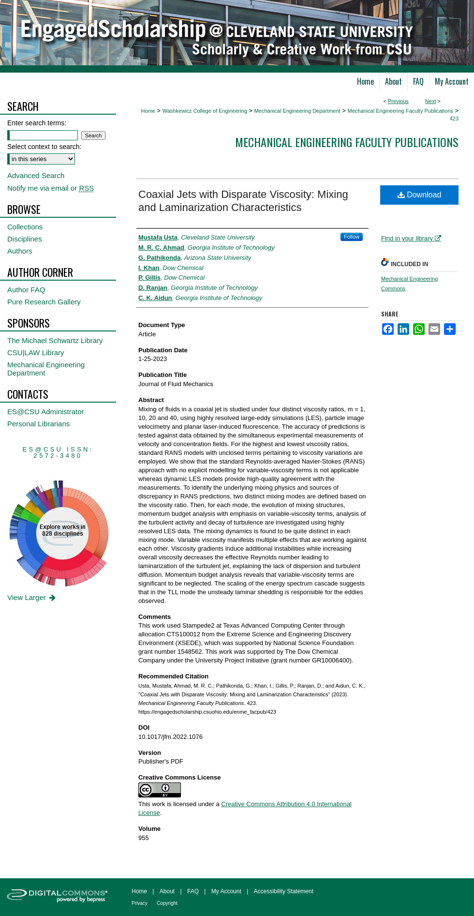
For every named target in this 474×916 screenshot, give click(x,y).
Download (420, 195)
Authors (19, 251)
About (167, 891)
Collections (25, 227)
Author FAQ (26, 289)
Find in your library (411, 238)
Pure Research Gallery (44, 302)
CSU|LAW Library (35, 352)
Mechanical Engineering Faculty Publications (400, 111)
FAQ (193, 891)
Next (430, 101)
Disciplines (24, 239)
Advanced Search (35, 175)
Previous (398, 101)
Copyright (167, 903)
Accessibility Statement (283, 891)
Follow (351, 237)
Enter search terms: (36, 123)
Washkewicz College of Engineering (205, 111)
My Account (226, 891)
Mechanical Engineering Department (297, 111)
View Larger (32, 597)
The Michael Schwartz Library (55, 340)
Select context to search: (44, 146)
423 (454, 118)
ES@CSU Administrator (45, 411)
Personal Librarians (38, 424)
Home (148, 111)
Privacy (140, 903)
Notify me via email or (50, 188)
